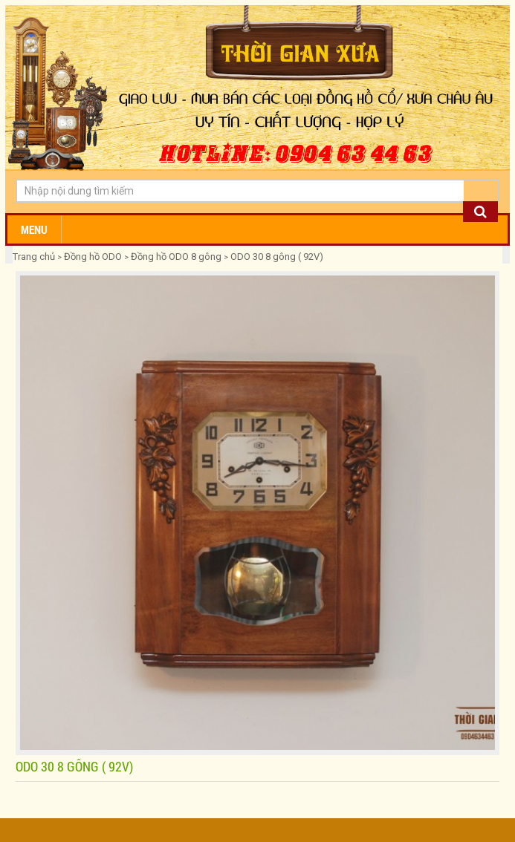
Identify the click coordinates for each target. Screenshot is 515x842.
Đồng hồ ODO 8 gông (176, 256)
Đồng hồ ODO (93, 256)
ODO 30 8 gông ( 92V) (276, 256)
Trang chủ (35, 256)
